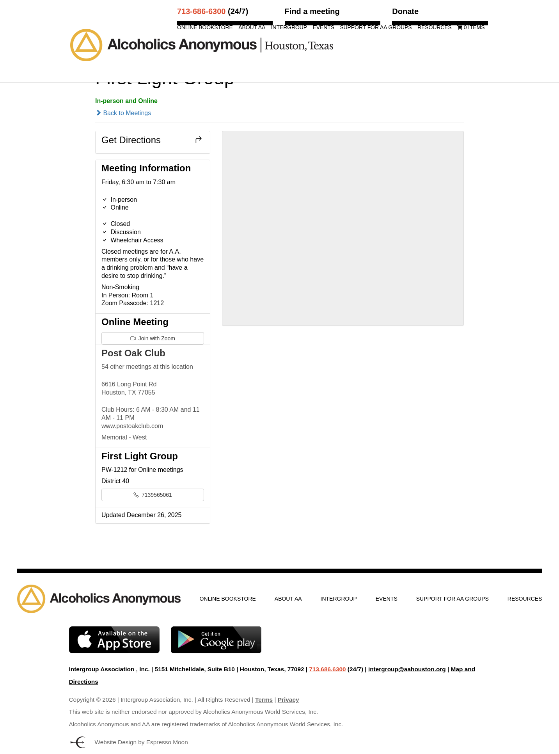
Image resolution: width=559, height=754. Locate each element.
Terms (264, 699)
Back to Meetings (123, 113)
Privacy (288, 699)
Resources (434, 27)
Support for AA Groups (376, 27)
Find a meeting (312, 11)
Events (323, 27)
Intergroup (289, 27)
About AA (251, 27)
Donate (405, 11)
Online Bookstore (205, 27)
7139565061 (152, 495)
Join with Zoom (152, 338)
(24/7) (212, 11)
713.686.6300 (327, 669)
